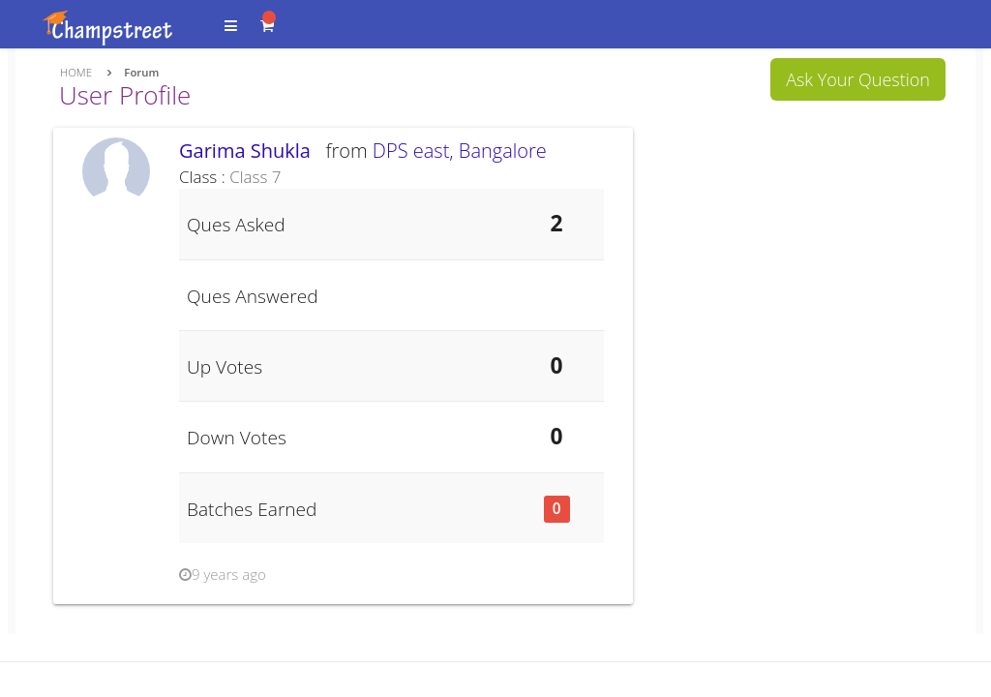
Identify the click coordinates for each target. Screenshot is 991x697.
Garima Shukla (249, 150)
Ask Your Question (858, 79)
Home (76, 72)
